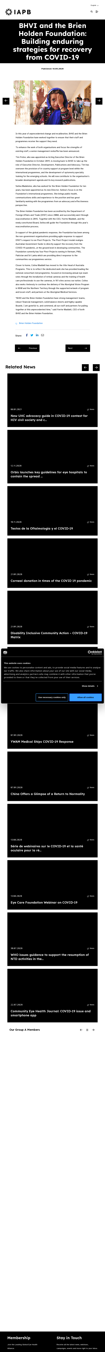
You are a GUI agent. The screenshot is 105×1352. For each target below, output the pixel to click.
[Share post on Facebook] (28, 336)
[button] (95, 5)
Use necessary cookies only (52, 697)
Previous (27, 348)
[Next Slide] (99, 101)
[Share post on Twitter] (33, 336)
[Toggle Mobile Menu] (97, 12)
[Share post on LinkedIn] (38, 336)
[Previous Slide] (6, 101)
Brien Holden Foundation (31, 323)
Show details (88, 686)
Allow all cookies (85, 697)
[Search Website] (91, 11)
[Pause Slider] (87, 1030)
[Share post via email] (44, 336)
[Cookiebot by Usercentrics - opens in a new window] (90, 653)
